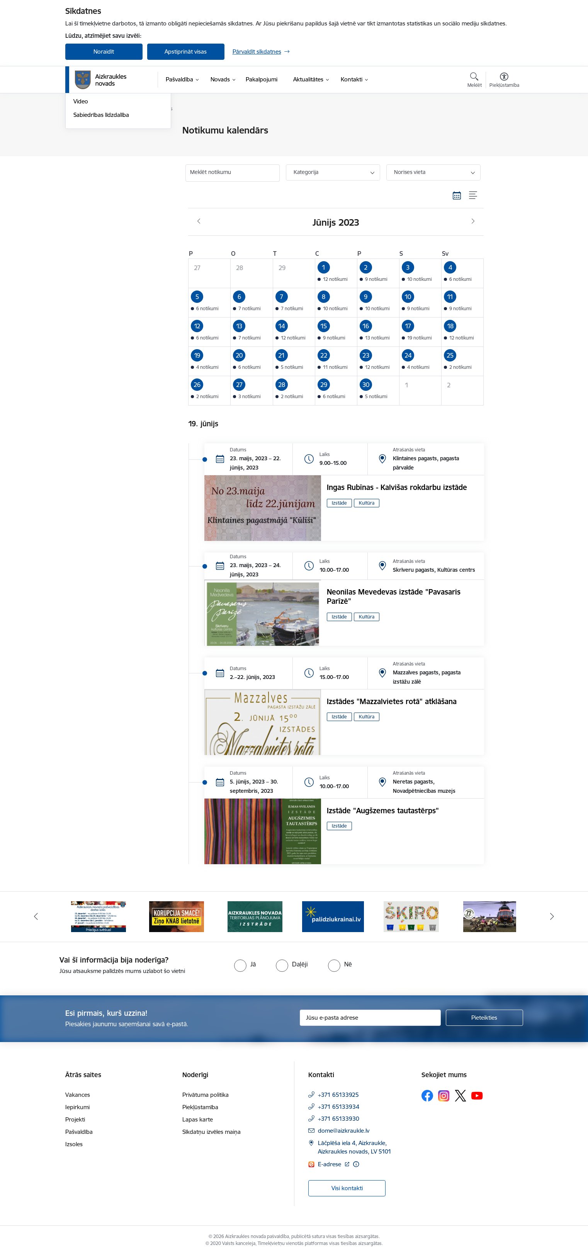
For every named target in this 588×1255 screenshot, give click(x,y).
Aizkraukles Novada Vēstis (107, 157)
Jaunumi (84, 144)
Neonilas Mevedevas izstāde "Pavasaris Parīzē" (394, 596)
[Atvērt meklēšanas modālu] (475, 81)
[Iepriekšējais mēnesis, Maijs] (198, 221)
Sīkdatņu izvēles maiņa (211, 1131)
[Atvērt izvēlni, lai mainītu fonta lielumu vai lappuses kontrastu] (504, 81)
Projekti (75, 1119)
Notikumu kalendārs (99, 131)
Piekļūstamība (200, 1107)
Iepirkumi (77, 1107)
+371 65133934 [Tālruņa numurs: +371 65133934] (338, 1106)
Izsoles (74, 1144)
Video (80, 184)
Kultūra (366, 503)
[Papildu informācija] (356, 1164)
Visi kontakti (347, 1188)
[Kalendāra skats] (457, 195)
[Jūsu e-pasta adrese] (370, 1018)
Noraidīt (103, 51)
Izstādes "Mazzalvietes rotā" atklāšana (392, 701)
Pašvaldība (79, 1131)
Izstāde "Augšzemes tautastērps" (383, 810)
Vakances (77, 1094)
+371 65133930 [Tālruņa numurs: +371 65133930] (338, 1118)
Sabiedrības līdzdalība (101, 197)
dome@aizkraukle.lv (343, 1130)
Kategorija (306, 172)
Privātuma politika (205, 1094)
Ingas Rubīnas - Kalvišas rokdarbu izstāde (397, 487)
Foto (79, 171)
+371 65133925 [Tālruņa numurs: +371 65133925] (338, 1094)
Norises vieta (409, 172)
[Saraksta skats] (473, 195)
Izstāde (339, 503)
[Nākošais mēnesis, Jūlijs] (473, 221)
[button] (336, 273)
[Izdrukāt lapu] (504, 127)
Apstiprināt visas (186, 51)
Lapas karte (197, 1119)
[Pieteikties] (484, 1018)
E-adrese (330, 1164)
